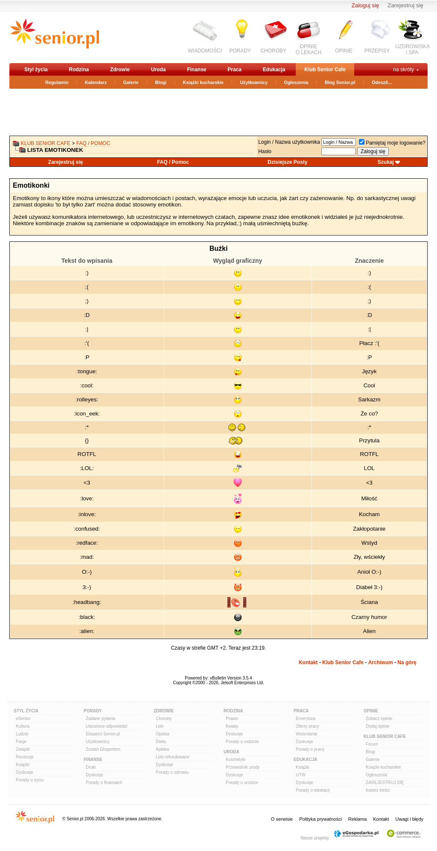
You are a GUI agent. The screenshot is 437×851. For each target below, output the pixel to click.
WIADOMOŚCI (205, 51)
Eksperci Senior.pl (103, 734)
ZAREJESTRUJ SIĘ (385, 782)
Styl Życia (26, 711)
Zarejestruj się (405, 5)
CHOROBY (273, 51)
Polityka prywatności (320, 819)
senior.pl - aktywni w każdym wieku (54, 36)
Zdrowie (120, 70)
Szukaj (386, 162)
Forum (372, 744)
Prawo (232, 718)
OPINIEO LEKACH (309, 49)
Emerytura (305, 718)
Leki (159, 726)
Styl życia (36, 70)
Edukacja (274, 70)
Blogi (160, 82)
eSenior (23, 718)
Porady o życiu (30, 780)
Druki (91, 767)
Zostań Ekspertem (103, 749)
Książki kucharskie (203, 82)
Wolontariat (306, 734)
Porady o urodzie (242, 782)
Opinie (371, 711)
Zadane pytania (100, 718)
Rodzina (79, 70)
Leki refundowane (172, 757)
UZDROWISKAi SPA (412, 49)
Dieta (161, 741)
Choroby (164, 718)
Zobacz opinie (379, 718)
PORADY (240, 51)
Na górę (407, 662)
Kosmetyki (235, 759)
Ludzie (22, 734)
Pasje (21, 741)
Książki (22, 764)
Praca (234, 70)
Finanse (196, 70)
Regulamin (56, 82)
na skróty (403, 70)
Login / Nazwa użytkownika (289, 142)
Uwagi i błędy (409, 819)
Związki (23, 749)
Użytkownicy (254, 82)
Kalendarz (96, 82)
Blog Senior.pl (340, 82)
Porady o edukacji (313, 790)
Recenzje (25, 757)
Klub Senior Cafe (325, 70)
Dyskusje (24, 772)
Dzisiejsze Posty (287, 162)
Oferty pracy (307, 726)
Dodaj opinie (378, 726)
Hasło (264, 151)
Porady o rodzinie (242, 741)
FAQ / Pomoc (93, 143)
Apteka (162, 749)
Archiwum (380, 662)
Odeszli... (382, 82)
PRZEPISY (377, 51)
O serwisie (282, 819)
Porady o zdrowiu (172, 772)
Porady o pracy (310, 749)
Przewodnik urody (242, 767)
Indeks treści (378, 790)
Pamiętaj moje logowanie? (392, 143)
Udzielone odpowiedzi (106, 726)
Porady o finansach (104, 782)
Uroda (158, 70)
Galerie (131, 82)
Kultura (22, 726)
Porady (93, 711)
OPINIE (344, 51)
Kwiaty (232, 726)
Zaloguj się (365, 5)
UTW (301, 775)
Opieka (162, 734)
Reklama (357, 819)
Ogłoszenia (296, 82)
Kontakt (308, 662)
